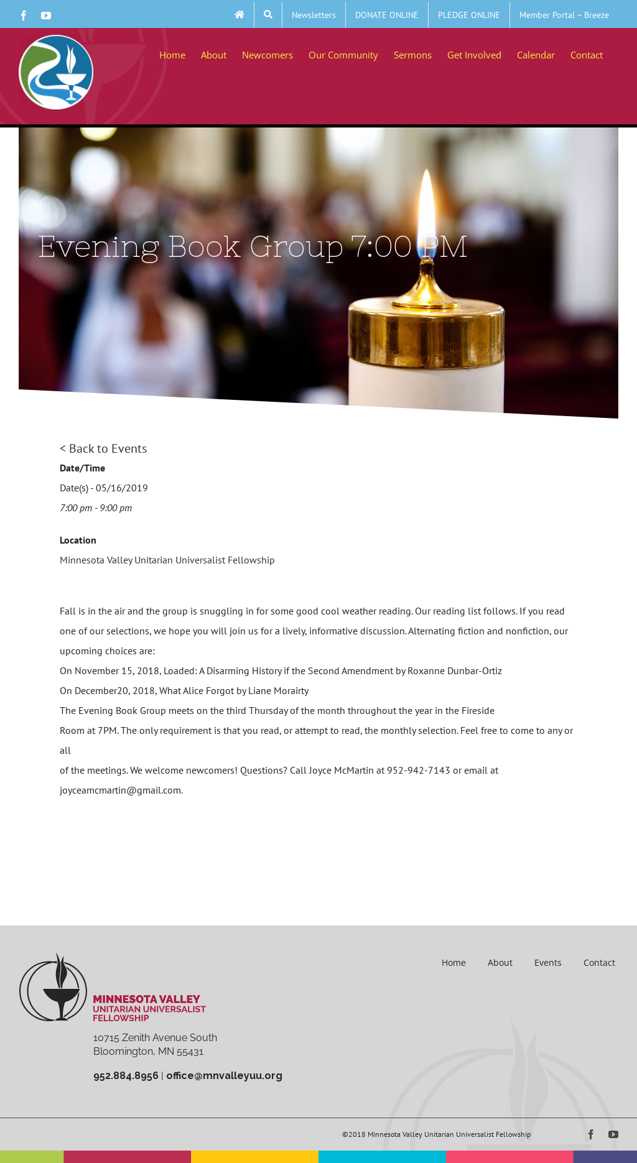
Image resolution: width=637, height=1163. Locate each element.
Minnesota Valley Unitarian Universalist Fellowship (167, 560)
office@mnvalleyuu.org (224, 1076)
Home (454, 962)
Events (548, 962)
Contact (599, 962)
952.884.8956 (126, 1076)
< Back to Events (103, 448)
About (500, 962)
